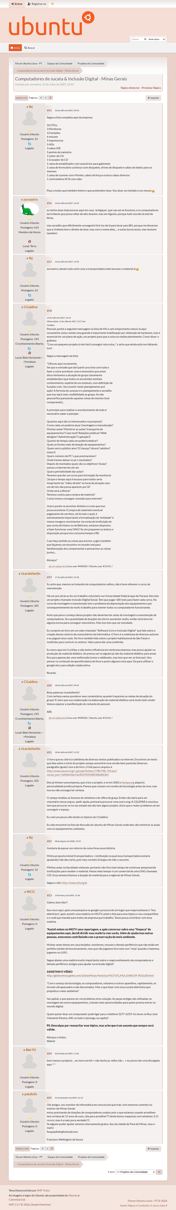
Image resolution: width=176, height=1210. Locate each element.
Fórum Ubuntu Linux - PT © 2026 (147, 1200)
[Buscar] (145, 39)
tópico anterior (130, 87)
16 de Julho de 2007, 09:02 (67, 110)
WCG (31, 892)
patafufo (30, 1094)
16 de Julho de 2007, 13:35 (67, 262)
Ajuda (123, 1205)
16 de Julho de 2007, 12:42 (67, 203)
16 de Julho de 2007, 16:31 (59, 318)
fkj (31, 107)
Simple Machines (41, 1204)
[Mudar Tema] (52, 4)
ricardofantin (30, 573)
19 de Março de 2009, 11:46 (67, 895)
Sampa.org (128, 782)
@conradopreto (57, 566)
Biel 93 (31, 1050)
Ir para (111, 1171)
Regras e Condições (138, 1205)
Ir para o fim (21, 98)
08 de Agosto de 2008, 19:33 (68, 841)
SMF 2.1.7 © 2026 (19, 1204)
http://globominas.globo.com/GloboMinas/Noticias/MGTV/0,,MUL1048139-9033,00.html (100, 975)
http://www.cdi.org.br (74, 882)
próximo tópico (151, 87)
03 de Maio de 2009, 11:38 (67, 1053)
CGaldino (31, 307)
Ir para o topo (22, 1149)
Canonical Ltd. (17, 1199)
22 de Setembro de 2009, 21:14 (69, 1098)
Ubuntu (73, 1195)
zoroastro (31, 199)
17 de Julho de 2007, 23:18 (67, 577)
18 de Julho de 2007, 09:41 (67, 685)
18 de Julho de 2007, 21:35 (67, 752)
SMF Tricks (43, 1190)
